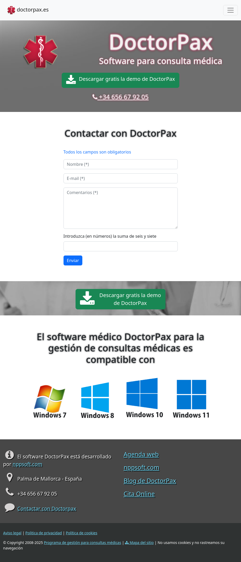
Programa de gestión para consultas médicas (82, 542)
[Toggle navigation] (230, 10)
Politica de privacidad (43, 532)
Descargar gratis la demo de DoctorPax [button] (120, 80)
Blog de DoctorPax (150, 480)
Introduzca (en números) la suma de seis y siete (110, 236)
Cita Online (139, 494)
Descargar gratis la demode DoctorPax (120, 299)
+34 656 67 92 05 (123, 97)
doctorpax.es (28, 10)
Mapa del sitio (139, 542)
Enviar (73, 260)
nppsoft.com (27, 464)
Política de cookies (81, 532)
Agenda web (141, 454)
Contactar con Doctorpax (46, 508)
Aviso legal (12, 532)
